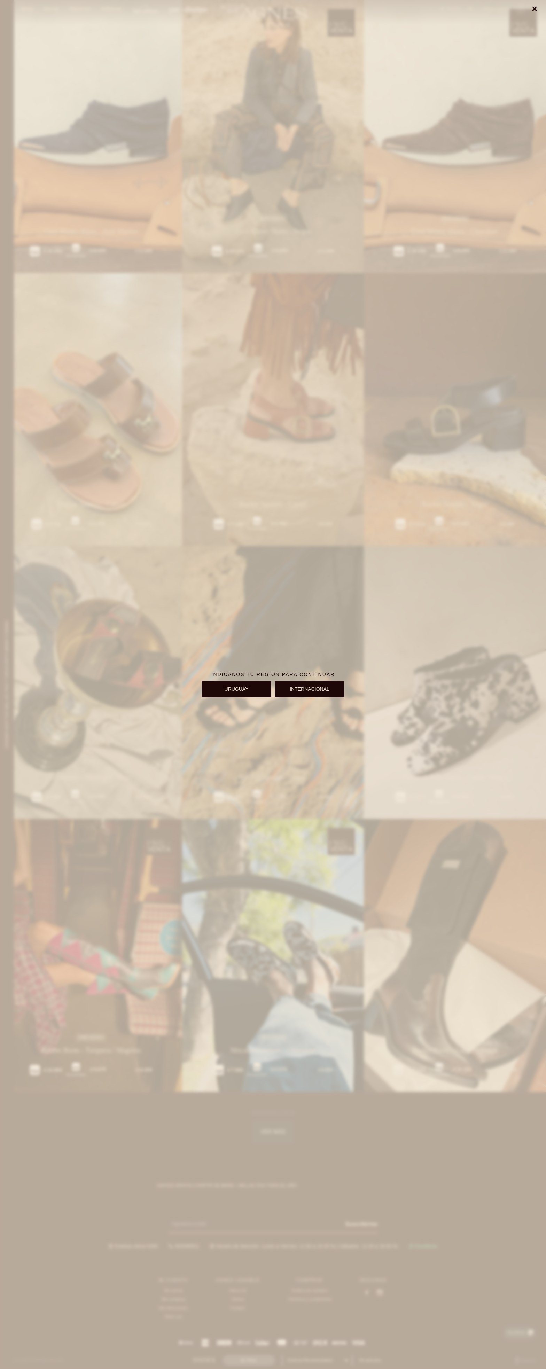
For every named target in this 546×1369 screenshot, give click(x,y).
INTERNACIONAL (309, 689)
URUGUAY (237, 689)
